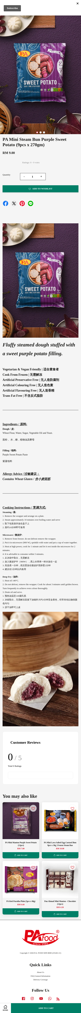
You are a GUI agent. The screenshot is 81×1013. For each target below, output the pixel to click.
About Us (40, 972)
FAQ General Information (40, 976)
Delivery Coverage (40, 980)
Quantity (6, 174)
